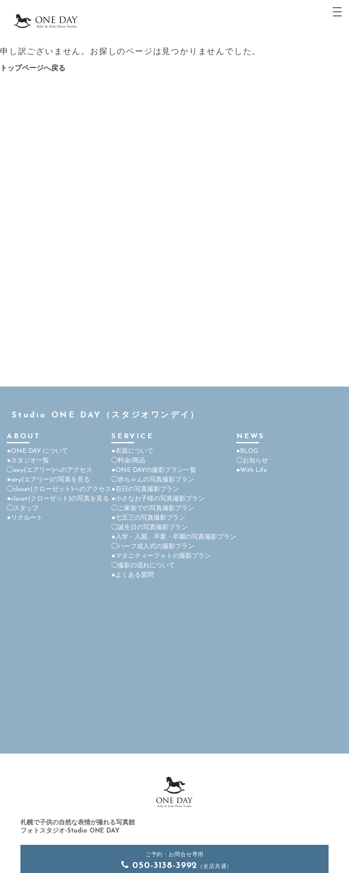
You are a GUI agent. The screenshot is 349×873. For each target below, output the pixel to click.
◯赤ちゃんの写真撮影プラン (152, 479)
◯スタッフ (23, 508)
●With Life (251, 470)
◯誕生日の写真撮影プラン (149, 527)
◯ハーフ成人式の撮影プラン (152, 546)
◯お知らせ (252, 460)
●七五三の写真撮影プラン (148, 518)
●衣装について (132, 451)
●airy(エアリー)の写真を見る (48, 479)
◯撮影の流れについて (143, 565)
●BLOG (247, 451)
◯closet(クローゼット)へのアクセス (59, 489)
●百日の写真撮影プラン (145, 489)
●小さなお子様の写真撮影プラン (157, 499)
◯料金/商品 (128, 460)
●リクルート (24, 518)
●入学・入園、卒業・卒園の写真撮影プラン (173, 537)
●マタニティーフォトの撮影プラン (160, 556)
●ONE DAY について (37, 451)
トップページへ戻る (32, 68)
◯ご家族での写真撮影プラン (152, 508)
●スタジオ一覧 (28, 460)
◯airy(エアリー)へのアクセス (49, 470)
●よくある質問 (132, 575)
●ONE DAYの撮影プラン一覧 (153, 470)
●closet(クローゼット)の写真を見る (58, 499)
